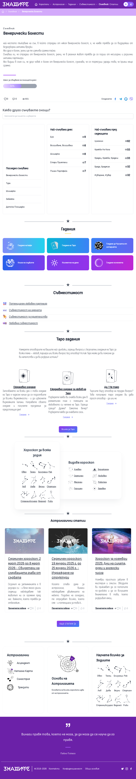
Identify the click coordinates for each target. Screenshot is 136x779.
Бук (52, 137)
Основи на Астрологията (63, 681)
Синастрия (18, 679)
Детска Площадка (15, 206)
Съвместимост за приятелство (28, 316)
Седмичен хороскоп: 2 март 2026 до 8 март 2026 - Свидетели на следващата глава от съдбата (24, 568)
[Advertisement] (23, 148)
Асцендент (18, 663)
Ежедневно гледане (24, 387)
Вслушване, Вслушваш (61, 145)
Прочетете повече (18, 608)
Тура (8, 183)
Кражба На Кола (102, 149)
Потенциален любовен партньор (28, 303)
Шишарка (10, 191)
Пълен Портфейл (58, 171)
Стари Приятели (58, 162)
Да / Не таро (111, 387)
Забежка (10, 199)
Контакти (54, 768)
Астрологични (18, 655)
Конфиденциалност (72, 768)
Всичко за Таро (68, 429)
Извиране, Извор (103, 175)
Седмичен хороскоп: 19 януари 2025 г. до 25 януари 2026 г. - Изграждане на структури (67, 568)
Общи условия (92, 768)
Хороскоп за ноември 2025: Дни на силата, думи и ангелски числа (111, 566)
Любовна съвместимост (23, 323)
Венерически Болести (17, 175)
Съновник (9, 28)
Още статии (68, 623)
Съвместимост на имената (25, 310)
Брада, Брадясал (102, 166)
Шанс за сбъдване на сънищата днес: (20, 84)
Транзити (18, 687)
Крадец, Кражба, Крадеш (106, 158)
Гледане (24, 414)
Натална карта (20, 671)
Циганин (99, 141)
